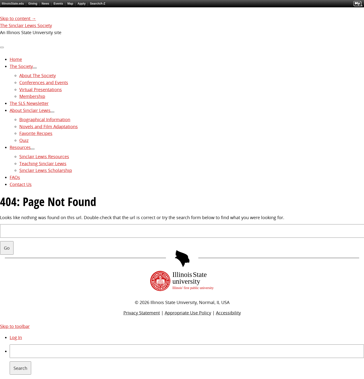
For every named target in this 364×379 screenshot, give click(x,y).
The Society (21, 66)
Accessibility (228, 313)
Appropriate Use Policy (188, 313)
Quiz (24, 140)
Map (70, 3)
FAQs (15, 177)
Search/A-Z (97, 3)
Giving (32, 3)
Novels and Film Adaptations (48, 126)
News (45, 3)
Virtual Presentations (40, 89)
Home (16, 59)
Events (58, 3)
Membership (32, 96)
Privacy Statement (141, 313)
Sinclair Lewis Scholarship (45, 170)
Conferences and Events (43, 82)
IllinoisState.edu (13, 3)
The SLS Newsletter (29, 103)
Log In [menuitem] (16, 337)
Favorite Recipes (35, 133)
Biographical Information (44, 119)
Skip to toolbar (15, 326)
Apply (82, 3)
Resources (20, 147)
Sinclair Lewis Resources (44, 156)
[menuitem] (187, 359)
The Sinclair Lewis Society (26, 25)
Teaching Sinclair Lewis (42, 163)
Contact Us (21, 184)
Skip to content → (18, 18)
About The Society (37, 75)
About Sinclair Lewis (30, 110)
